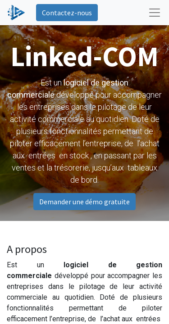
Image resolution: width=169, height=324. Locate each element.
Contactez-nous (67, 12)
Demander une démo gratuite (84, 201)
